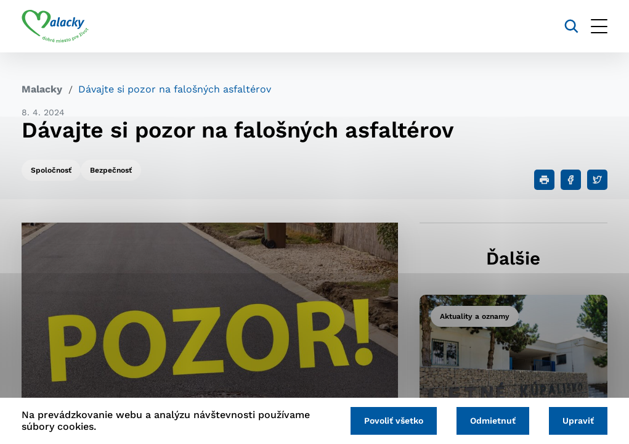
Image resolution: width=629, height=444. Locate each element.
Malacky (42, 89)
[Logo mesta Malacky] (55, 26)
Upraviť (578, 421)
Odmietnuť (493, 421)
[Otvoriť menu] (599, 26)
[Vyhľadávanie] (571, 26)
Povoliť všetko (393, 421)
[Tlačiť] (544, 180)
